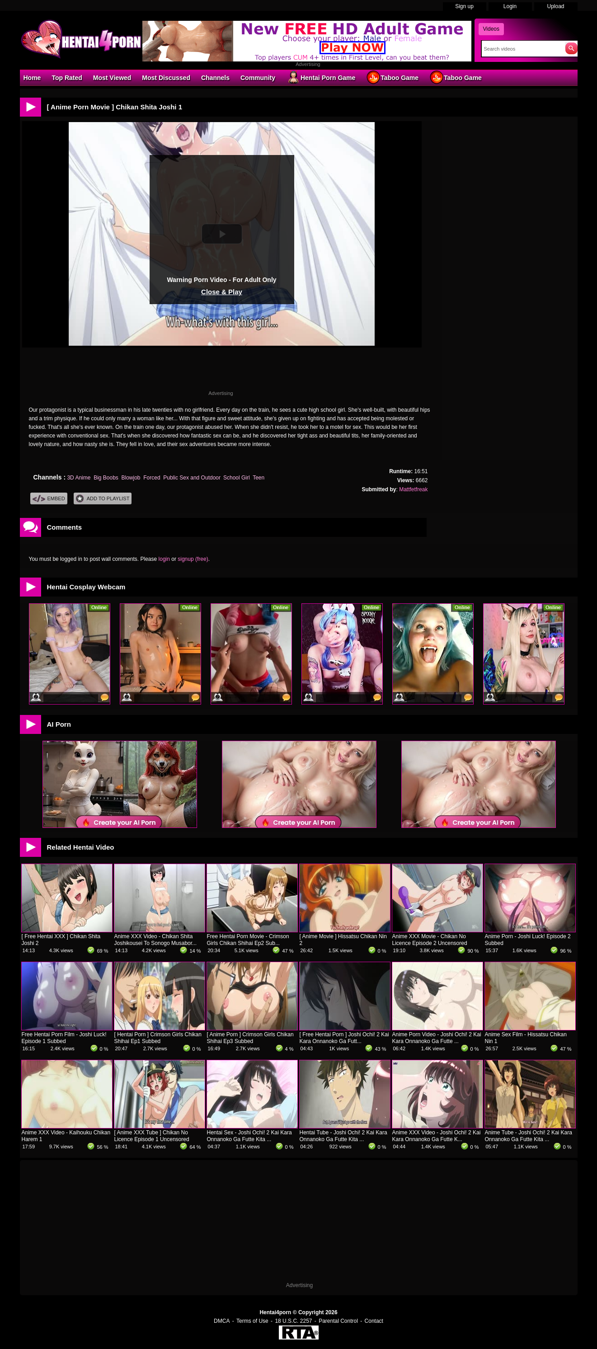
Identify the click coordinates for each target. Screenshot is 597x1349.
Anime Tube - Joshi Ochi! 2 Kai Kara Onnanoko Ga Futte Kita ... (528, 1135)
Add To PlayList (103, 499)
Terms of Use (252, 1321)
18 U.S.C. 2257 (293, 1321)
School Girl (236, 478)
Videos (491, 29)
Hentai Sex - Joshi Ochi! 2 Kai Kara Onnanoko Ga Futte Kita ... (249, 1135)
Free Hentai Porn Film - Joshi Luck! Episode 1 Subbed (64, 1037)
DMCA (222, 1321)
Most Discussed (166, 77)
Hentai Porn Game (320, 77)
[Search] (521, 49)
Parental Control (338, 1321)
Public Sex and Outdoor (191, 478)
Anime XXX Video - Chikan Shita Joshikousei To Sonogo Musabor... (155, 939)
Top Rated (67, 77)
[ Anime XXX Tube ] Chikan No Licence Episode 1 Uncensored (151, 1135)
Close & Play (221, 292)
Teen (258, 478)
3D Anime (78, 478)
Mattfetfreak (413, 489)
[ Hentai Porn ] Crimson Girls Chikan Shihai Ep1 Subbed (158, 1037)
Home (32, 77)
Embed (49, 498)
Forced (151, 478)
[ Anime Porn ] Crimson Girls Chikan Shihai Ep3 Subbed (250, 1037)
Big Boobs (106, 478)
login (164, 559)
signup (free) (193, 559)
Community (257, 77)
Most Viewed (112, 77)
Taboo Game (392, 77)
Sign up (464, 6)
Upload (555, 6)
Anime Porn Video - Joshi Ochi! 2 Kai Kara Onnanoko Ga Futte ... (436, 1037)
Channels (215, 77)
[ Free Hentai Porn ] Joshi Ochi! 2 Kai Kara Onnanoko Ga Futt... (344, 1037)
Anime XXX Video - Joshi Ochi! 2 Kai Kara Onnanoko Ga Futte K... (436, 1135)
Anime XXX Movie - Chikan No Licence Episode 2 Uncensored (429, 939)
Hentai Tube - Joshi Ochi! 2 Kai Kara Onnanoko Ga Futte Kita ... (343, 1135)
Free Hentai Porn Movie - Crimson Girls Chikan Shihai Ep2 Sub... (248, 939)
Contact (374, 1321)
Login (510, 6)
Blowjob (131, 478)
